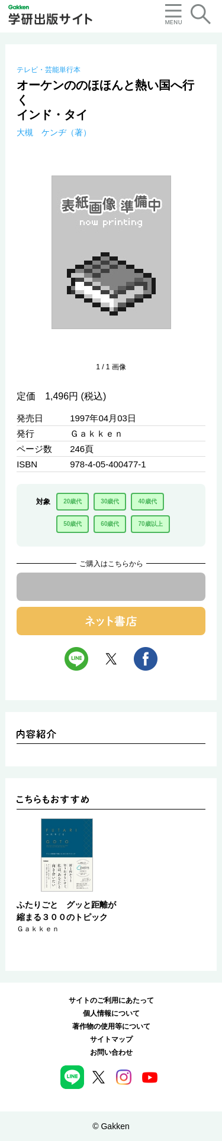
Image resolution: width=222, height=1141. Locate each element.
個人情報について (111, 1013)
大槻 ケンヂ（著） (54, 132)
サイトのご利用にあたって (111, 1000)
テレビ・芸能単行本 (49, 70)
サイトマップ (111, 1039)
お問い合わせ (111, 1052)
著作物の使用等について (111, 1026)
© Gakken (110, 1126)
